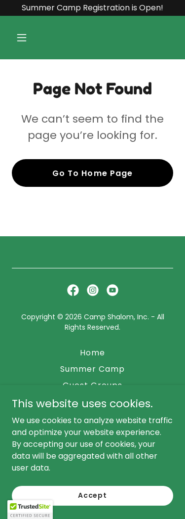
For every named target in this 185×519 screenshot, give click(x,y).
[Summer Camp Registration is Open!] (92, 8)
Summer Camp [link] (92, 369)
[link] (73, 290)
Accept (92, 495)
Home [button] (92, 352)
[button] (30, 37)
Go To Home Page (92, 173)
